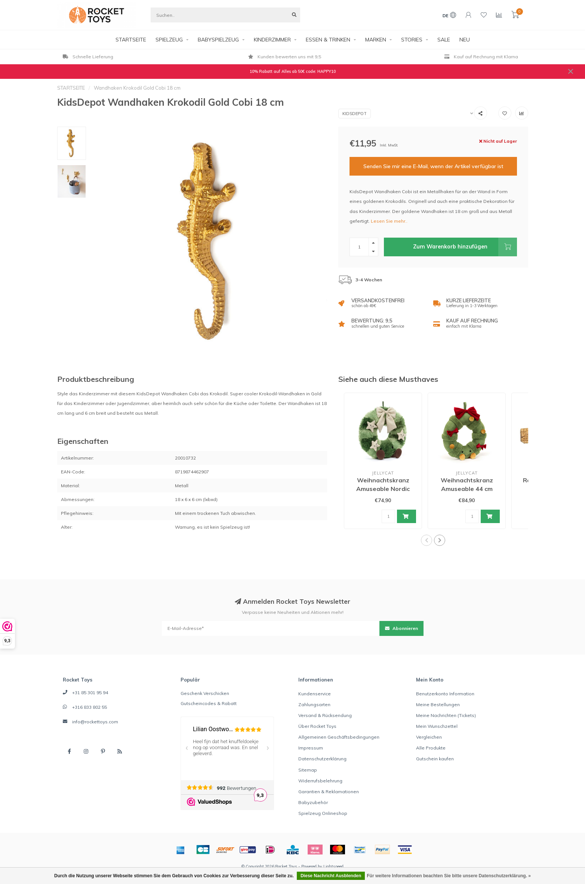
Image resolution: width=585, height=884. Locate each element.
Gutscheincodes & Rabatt (209, 703)
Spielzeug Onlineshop (322, 813)
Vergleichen (429, 737)
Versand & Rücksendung (325, 715)
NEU (464, 39)
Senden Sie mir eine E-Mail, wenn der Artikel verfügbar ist (433, 166)
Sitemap (307, 770)
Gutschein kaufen (435, 758)
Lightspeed (333, 866)
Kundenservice (314, 693)
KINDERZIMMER (272, 39)
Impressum (310, 748)
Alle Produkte (431, 748)
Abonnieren (401, 628)
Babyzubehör (313, 802)
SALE (443, 39)
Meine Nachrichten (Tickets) (446, 715)
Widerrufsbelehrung (320, 780)
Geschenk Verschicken (205, 693)
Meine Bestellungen (438, 704)
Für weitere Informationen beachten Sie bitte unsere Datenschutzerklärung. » (449, 875)
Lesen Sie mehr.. (389, 221)
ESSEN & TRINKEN (328, 39)
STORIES (411, 39)
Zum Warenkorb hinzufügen (465, 247)
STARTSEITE (131, 39)
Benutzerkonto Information (445, 693)
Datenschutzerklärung (322, 758)
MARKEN (375, 39)
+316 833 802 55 (89, 707)
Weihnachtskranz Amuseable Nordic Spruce (383, 488)
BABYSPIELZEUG (218, 39)
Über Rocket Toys (317, 726)
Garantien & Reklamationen (328, 791)
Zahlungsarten (314, 704)
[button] (426, 540)
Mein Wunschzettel (437, 726)
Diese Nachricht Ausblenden (331, 875)
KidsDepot (354, 113)
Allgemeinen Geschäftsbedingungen (338, 737)
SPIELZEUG (169, 39)
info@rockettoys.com (95, 721)
